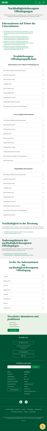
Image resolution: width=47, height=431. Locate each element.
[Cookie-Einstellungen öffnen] (10, 409)
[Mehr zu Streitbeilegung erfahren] (30, 409)
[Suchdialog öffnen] (35, 2)
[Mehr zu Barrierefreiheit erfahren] (32, 411)
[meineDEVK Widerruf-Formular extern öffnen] (14, 389)
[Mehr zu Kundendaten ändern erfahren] (12, 384)
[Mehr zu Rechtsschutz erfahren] (13, 381)
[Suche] (16, 367)
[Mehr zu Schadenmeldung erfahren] (11, 376)
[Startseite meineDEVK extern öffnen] (39, 2)
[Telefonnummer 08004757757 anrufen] (23, 342)
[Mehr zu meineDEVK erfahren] (10, 374)
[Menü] (43, 2)
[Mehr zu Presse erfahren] (25, 376)
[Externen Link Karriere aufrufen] (25, 374)
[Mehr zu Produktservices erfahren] (12, 379)
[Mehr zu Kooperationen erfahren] (27, 388)
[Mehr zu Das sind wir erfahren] (26, 379)
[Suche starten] (35, 366)
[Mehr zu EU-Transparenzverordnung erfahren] (17, 411)
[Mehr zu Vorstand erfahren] (26, 381)
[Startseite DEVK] (5, 2)
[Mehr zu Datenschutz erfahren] (17, 409)
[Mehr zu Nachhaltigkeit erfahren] (27, 393)
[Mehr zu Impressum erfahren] (23, 409)
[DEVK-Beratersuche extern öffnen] (23, 352)
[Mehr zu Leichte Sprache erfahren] (11, 386)
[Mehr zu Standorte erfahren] (26, 386)
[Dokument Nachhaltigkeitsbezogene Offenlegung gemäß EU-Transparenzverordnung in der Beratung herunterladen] (18, 232)
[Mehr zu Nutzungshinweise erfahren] (37, 409)
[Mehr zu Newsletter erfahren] (13, 330)
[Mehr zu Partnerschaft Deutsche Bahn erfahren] (30, 391)
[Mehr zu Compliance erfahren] (26, 411)
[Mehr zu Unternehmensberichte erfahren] (28, 384)
